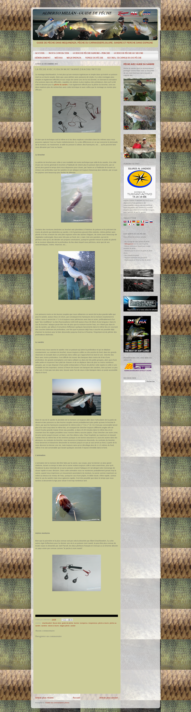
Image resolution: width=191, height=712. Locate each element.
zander (72, 626)
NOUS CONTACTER (59, 53)
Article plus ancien (108, 697)
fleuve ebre (57, 623)
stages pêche (64, 626)
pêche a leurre (103, 623)
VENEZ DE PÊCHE (94, 58)
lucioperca (83, 623)
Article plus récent (44, 697)
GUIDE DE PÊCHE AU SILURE (128, 53)
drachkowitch (47, 623)
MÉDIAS (59, 58)
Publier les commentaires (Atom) (57, 703)
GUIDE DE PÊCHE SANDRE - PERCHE (91, 53)
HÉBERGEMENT (43, 58)
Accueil (76, 697)
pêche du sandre (61, 85)
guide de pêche (67, 623)
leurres (76, 623)
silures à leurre (53, 626)
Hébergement (128, 244)
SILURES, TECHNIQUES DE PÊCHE (124, 58)
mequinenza (92, 623)
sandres (44, 626)
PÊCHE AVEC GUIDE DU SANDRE (139, 64)
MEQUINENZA (74, 58)
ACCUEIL (40, 53)
